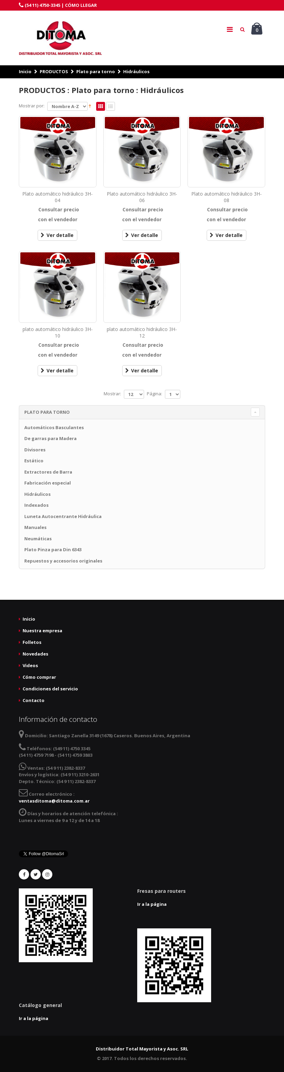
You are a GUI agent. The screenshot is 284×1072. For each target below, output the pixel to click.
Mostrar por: (31, 106)
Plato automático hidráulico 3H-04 (57, 196)
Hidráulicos (136, 71)
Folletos (32, 642)
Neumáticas (38, 538)
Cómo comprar (39, 677)
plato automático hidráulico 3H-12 (142, 332)
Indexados (36, 505)
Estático (33, 461)
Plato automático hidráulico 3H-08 (226, 196)
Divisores (35, 450)
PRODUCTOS (54, 71)
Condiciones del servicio (50, 689)
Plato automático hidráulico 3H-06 (142, 196)
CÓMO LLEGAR (81, 5)
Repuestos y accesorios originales (63, 561)
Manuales (35, 527)
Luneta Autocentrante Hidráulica (63, 516)
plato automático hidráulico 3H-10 (58, 332)
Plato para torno (95, 71)
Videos (30, 665)
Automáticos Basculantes (54, 427)
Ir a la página (152, 904)
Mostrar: (112, 394)
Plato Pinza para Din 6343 (52, 549)
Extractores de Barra (48, 472)
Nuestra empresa (42, 630)
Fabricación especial (47, 483)
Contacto (33, 700)
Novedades (35, 654)
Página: (154, 394)
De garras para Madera (50, 438)
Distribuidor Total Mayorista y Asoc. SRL (142, 1049)
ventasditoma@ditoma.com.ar (54, 801)
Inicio (25, 71)
